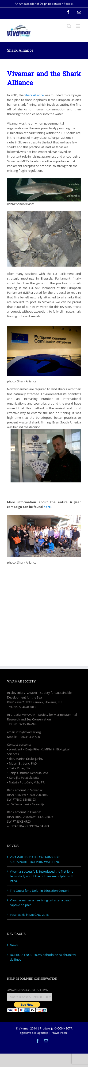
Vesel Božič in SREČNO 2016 (29, 914)
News (14, 945)
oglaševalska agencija (34, 1033)
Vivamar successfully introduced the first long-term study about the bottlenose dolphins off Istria (42, 876)
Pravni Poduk (59, 1033)
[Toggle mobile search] (69, 26)
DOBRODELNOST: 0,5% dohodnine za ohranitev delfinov (43, 957)
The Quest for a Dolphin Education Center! (39, 890)
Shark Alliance (34, 95)
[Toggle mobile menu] (78, 26)
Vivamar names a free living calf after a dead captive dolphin (40, 902)
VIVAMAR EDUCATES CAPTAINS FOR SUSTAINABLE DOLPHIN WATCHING (35, 859)
